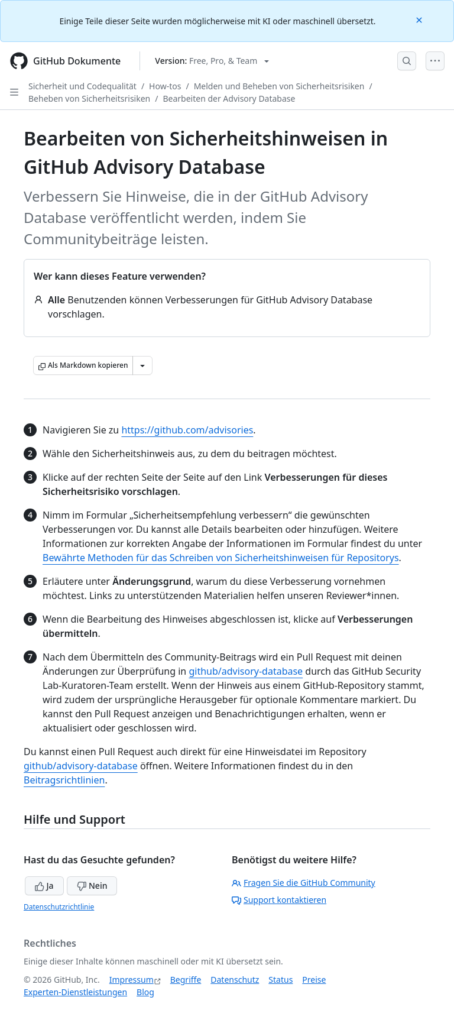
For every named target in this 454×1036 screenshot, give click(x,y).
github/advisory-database (246, 671)
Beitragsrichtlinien (64, 779)
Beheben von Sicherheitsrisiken (89, 98)
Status (280, 979)
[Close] (420, 19)
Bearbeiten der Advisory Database (229, 98)
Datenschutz (234, 979)
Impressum (131, 979)
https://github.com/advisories (187, 429)
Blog (145, 992)
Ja (44, 885)
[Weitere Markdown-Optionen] (142, 365)
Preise (314, 979)
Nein (92, 885)
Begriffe (186, 979)
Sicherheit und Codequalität (82, 86)
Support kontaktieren (279, 899)
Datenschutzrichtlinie (59, 907)
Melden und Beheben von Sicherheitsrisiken (279, 86)
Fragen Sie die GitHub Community (303, 882)
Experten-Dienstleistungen (75, 992)
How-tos (165, 86)
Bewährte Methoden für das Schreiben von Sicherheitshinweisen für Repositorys (221, 557)
